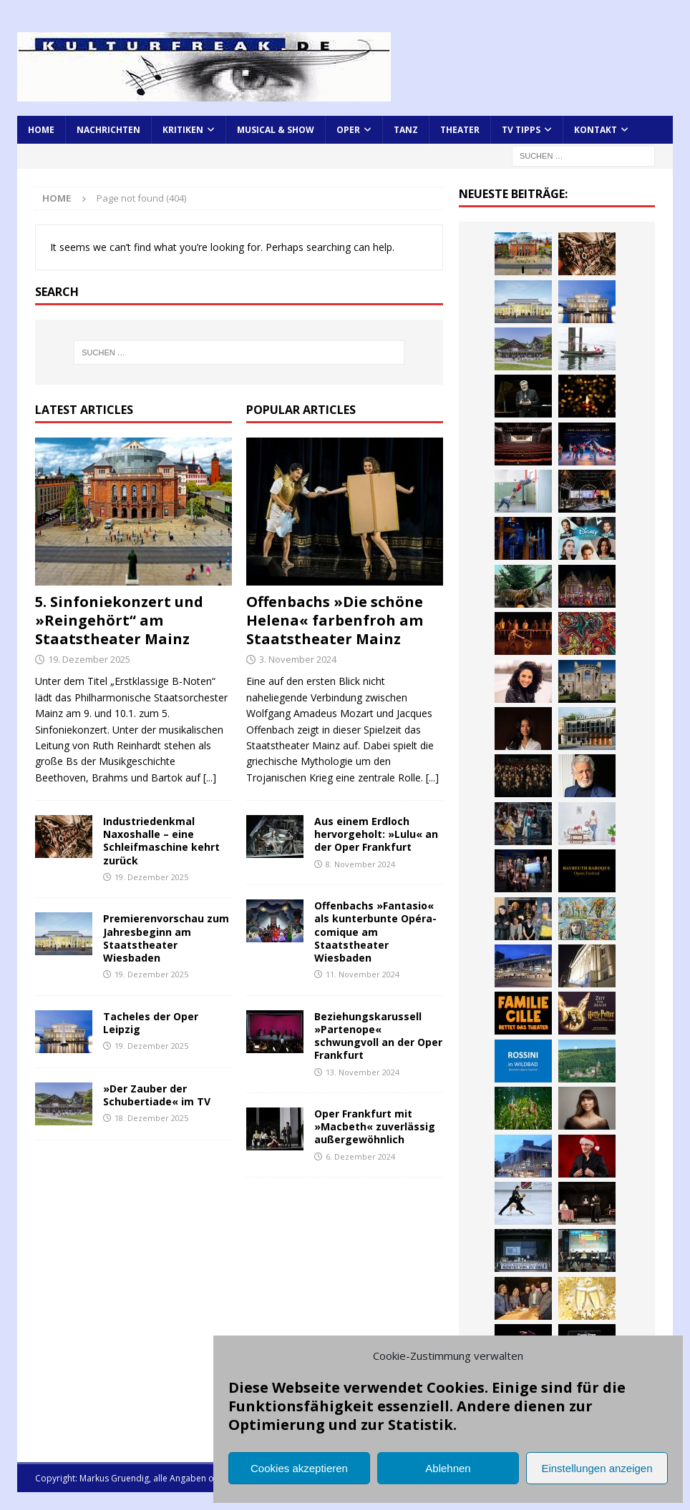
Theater (460, 130)
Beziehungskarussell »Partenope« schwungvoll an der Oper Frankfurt (378, 1036)
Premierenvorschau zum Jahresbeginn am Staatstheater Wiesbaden (166, 938)
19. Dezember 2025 (89, 659)
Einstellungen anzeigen (596, 1468)
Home (41, 130)
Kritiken (182, 130)
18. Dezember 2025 (151, 1117)
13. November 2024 (362, 1072)
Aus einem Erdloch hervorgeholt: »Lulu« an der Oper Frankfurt (376, 834)
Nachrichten (108, 130)
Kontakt (595, 130)
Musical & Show (275, 130)
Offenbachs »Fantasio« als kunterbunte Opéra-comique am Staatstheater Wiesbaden (375, 931)
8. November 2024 (360, 864)
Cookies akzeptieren (299, 1468)
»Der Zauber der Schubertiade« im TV (156, 1095)
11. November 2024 (362, 974)
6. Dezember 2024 (360, 1156)
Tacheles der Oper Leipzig (150, 1023)
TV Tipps (521, 130)
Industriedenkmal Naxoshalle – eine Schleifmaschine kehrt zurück (161, 840)
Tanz (406, 130)
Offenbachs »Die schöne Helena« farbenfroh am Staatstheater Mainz (334, 620)
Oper (348, 130)
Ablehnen (447, 1468)
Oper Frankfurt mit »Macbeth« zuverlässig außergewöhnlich (374, 1126)
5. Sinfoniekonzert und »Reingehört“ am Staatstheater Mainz (119, 620)
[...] (209, 777)
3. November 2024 (297, 659)
